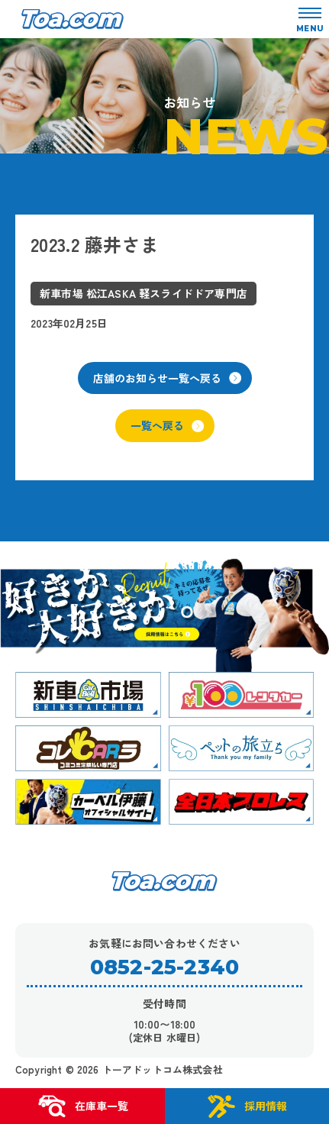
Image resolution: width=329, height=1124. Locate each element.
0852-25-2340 (164, 967)
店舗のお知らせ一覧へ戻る (167, 378)
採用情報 (246, 1106)
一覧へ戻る (167, 425)
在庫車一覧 (82, 1106)
